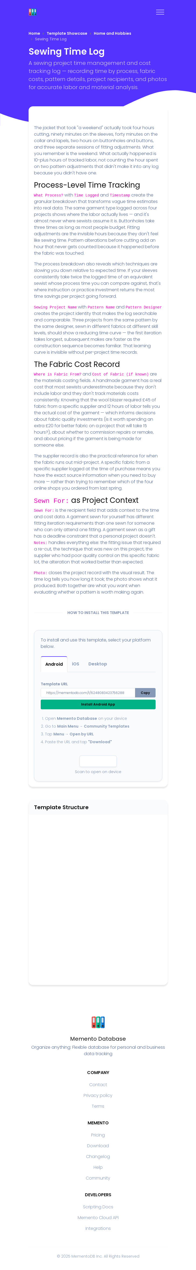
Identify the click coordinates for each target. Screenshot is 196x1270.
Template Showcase (67, 33)
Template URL (54, 684)
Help (98, 1167)
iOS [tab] (75, 664)
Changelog (98, 1156)
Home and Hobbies (112, 33)
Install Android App (98, 704)
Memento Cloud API (98, 1218)
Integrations (98, 1228)
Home (34, 33)
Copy (145, 692)
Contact (98, 1085)
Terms (98, 1106)
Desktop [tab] (97, 664)
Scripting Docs (98, 1207)
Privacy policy (98, 1095)
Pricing (98, 1135)
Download (98, 1146)
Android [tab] (54, 664)
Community (98, 1178)
